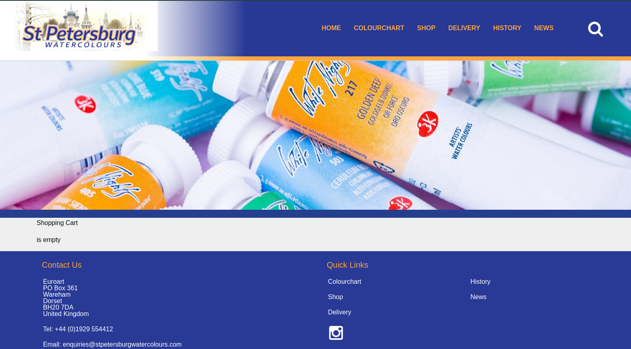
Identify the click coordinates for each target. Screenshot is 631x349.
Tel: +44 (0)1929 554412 (78, 329)
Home (331, 28)
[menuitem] (331, 28)
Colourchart (379, 28)
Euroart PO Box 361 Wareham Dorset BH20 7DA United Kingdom (66, 297)
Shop (426, 28)
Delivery (464, 28)
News (544, 28)
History (507, 28)
